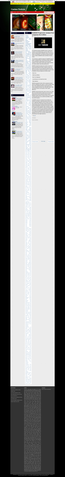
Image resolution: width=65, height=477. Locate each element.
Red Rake (30, 330)
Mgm (37, 36)
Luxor (28, 426)
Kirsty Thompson (27, 285)
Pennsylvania (27, 93)
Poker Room (32, 442)
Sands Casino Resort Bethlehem (28, 186)
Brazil (28, 156)
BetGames (30, 212)
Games (18, 3)
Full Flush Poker (26, 412)
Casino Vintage (28, 226)
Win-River (30, 468)
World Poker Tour (26, 469)
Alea (26, 390)
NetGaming (26, 175)
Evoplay (30, 250)
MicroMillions (39, 429)
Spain (28, 78)
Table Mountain (28, 458)
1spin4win (26, 198)
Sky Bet (28, 348)
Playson (40, 440)
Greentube (30, 267)
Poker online (27, 53)
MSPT (29, 77)
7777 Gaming (29, 200)
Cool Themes (30, 474)
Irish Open (27, 131)
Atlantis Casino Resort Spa (29, 392)
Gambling (27, 43)
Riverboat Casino (28, 448)
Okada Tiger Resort (28, 317)
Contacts (25, 3)
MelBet (30, 297)
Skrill (26, 348)
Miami (25, 429)
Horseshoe (26, 113)
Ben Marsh (27, 211)
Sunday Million (28, 109)
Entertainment (27, 126)
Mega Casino (28, 296)
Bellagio (30, 122)
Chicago (30, 229)
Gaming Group (37, 413)
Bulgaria (29, 399)
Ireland (30, 113)
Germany (26, 262)
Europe (37, 409)
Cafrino (32, 400)
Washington (26, 372)
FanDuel (29, 251)
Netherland (34, 433)
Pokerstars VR (28, 106)
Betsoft (40, 395)
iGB (30, 383)
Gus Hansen (29, 268)
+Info (54, 0)
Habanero (28, 165)
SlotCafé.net (14, 130)
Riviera (30, 143)
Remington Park (38, 446)
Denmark (30, 159)
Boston (30, 97)
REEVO (28, 446)
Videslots (26, 196)
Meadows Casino (28, 295)
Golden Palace (29, 264)
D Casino (33, 405)
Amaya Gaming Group (36, 390)
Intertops (26, 61)
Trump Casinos (39, 463)
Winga (35, 468)
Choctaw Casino (27, 230)
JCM (28, 279)
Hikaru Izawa (33, 418)
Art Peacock (35, 391)
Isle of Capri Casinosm (28, 278)
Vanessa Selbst (31, 465)
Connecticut (29, 234)
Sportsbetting (27, 44)
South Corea (28, 350)
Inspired (40, 419)
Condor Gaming (31, 404)
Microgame (26, 300)
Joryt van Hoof (29, 282)
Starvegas (26, 353)
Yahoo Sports (33, 471)
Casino (27, 37)
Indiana (35, 419)
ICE (26, 54)
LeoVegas (29, 132)
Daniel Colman (39, 405)
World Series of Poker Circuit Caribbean (28, 380)
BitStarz (26, 215)
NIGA (40, 434)
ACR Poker (28, 59)
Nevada (38, 433)
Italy (30, 75)
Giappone (30, 262)
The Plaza (29, 193)
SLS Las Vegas (36, 454)
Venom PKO (29, 368)
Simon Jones (29, 347)
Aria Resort (29, 391)
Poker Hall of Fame (36, 441)
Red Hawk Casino (38, 445)
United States (28, 38)
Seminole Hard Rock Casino (31, 452)
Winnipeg (37, 468)
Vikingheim (26, 371)
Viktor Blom (29, 196)
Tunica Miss (27, 365)
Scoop (34, 451)
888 (30, 55)
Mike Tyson (29, 302)
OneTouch (30, 318)
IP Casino (26, 130)
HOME (12, 3)
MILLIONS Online (34, 430)
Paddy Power (34, 437)
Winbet (33, 468)
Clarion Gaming (28, 232)
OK (56, 0)
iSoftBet (30, 197)
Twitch (30, 366)
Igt (31, 419)
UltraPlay (28, 367)
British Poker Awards (33, 398)
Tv (29, 365)
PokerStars (27, 41)
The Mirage (26, 460)
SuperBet (26, 354)
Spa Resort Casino (28, 456)
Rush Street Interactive (28, 338)
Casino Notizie (18, 9)
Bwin (30, 123)
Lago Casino (37, 424)
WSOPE (30, 72)
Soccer (28, 455)
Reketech (26, 331)
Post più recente (35, 141)
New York (33, 434)
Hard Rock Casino (28, 56)
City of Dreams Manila (32, 403)
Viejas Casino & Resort (30, 466)
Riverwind (30, 335)
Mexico (37, 428)
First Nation (29, 411)
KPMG (30, 283)
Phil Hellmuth (28, 105)
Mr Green (31, 432)
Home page (43, 141)
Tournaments (27, 364)
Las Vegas (28, 39)
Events (30, 249)
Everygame (29, 112)
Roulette (26, 144)
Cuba (30, 405)
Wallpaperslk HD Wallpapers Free (43, 474)
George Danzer (28, 261)
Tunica (30, 364)
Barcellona (29, 111)
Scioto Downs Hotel (30, 451)
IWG (40, 421)
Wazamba (30, 372)
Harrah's (25, 418)
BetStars (30, 80)
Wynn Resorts (29, 90)
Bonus (30, 216)
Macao (26, 57)
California (26, 124)
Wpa (28, 381)
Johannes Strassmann (27, 422)
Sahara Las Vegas (35, 450)
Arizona (32, 391)
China (28, 91)
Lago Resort (29, 287)
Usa (30, 47)
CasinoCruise (27, 227)
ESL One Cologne (29, 409)
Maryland (25, 427)
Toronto (36, 461)
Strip (30, 108)
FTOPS (26, 251)
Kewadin (26, 284)
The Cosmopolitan (29, 459)
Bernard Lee (38, 394)
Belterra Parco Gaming (28, 210)
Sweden (25, 458)
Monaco (30, 115)
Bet (27, 212)
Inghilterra (26, 166)
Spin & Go (26, 352)
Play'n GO (29, 322)
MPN (29, 432)
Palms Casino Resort (35, 438)
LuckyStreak (26, 426)
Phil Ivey (28, 76)
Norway (30, 314)
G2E (33, 412)
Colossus (26, 233)
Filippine (26, 162)
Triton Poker (27, 194)
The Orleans (30, 460)
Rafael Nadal (30, 445)
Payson (30, 321)
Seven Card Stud (30, 453)
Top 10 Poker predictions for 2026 (15, 392)
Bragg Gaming (26, 398)
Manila (40, 426)
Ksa (30, 285)
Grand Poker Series (33, 416)
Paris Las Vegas (28, 104)
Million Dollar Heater (28, 303)
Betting (26, 45)
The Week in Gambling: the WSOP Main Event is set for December (19, 61)
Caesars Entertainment (35, 399)
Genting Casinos (28, 260)
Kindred (30, 284)
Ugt (25, 367)
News (26, 92)
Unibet (26, 148)
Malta (26, 76)
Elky (27, 246)
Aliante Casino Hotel (28, 110)
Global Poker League (32, 415)
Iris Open (36, 420)
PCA (30, 319)
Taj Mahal (32, 458)
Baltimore (26, 209)
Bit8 (30, 214)
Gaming (26, 42)
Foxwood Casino (38, 411)
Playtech (29, 61)
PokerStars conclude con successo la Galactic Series (19, 99)
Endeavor (30, 246)
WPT (30, 53)
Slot (28, 454)
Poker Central (31, 441)
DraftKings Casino (37, 406)
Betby (28, 213)
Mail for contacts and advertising (46, 389)
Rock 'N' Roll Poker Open (28, 449)
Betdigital (30, 213)
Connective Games (28, 235)
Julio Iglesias (27, 283)
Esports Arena (34, 409)
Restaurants (26, 333)
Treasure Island (28, 147)
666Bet (30, 199)
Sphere (30, 351)
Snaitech (30, 349)
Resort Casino (29, 332)
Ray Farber (26, 330)
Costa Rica (28, 405)
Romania (26, 183)
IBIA (27, 419)
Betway (26, 64)
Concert (26, 98)
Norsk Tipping (29, 312)
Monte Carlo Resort (27, 173)
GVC (31, 417)
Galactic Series (37, 412)
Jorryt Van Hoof (33, 422)
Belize (30, 209)
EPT (29, 55)
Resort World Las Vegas (32, 447)
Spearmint (26, 351)
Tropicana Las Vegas (34, 463)
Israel (26, 279)
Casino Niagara (32, 401)
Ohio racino (29, 316)
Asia (30, 76)
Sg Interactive (35, 453)
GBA (40, 413)
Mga (38, 428)
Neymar (30, 92)
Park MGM (26, 178)
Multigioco (30, 174)
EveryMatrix (26, 250)
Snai (30, 144)
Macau (30, 58)
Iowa (27, 420)
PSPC (26, 177)
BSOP (25, 399)
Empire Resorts (28, 125)
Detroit (30, 91)
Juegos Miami (26, 423)
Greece (26, 267)
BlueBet (29, 215)
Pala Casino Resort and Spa (28, 438)
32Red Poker (27, 199)
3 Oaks (30, 198)
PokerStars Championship (32, 444)
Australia (26, 111)
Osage (29, 319)
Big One (26, 214)
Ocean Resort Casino (28, 176)
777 (25, 200)
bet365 (26, 197)
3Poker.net (14, 111)
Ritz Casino (29, 182)
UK (28, 58)
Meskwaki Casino (28, 298)
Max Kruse (29, 427)
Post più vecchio (51, 141)
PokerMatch (28, 443)
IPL (31, 420)
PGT (26, 320)
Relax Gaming (29, 141)
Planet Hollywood (28, 73)
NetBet (25, 433)
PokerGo (30, 178)
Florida (26, 163)
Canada (26, 112)
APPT (27, 391)
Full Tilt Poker (31, 412)
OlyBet (26, 318)
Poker (26, 35)
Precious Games (15, 106)
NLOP (28, 435)
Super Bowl (29, 353)
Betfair (26, 123)
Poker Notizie (15, 3)
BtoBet (27, 399)
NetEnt (28, 433)
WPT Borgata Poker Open (31, 470)
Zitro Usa (28, 383)
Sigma (29, 144)
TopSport (33, 461)
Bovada (30, 217)
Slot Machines (28, 52)
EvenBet (30, 64)
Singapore (26, 89)
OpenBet (26, 319)
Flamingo (30, 162)
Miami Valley (28, 299)
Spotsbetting (27, 94)
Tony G (28, 461)
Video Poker (27, 369)
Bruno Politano (39, 398)
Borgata (26, 77)
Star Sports (29, 352)
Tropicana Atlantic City (27, 463)
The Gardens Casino (35, 459)
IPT (30, 165)
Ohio (26, 436)
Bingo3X (29, 214)
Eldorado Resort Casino (37, 407)
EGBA (30, 124)
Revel (26, 143)
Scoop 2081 (37, 451)
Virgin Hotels (29, 148)
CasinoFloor (26, 228)
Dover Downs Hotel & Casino (30, 406)
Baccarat (26, 122)
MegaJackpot (27, 297)
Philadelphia (27, 440)
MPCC (27, 432)
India (30, 130)
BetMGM (35, 36)
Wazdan (26, 373)
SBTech (26, 339)
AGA (26, 91)
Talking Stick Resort (36, 458)
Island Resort (26, 421)
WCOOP (28, 75)
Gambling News (14, 121)
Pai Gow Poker (29, 177)
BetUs (26, 213)
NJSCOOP (25, 435)
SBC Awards (29, 183)
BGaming (35, 396)
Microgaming (35, 429)
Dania (35, 405)
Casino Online (28, 60)
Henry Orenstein (28, 269)
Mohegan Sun (39, 430)
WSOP (26, 40)
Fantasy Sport (29, 161)
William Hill (27, 47)
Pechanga (26, 322)
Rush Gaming (29, 337)
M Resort (31, 426)
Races (27, 445)
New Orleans (29, 434)
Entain (26, 247)
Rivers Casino (34, 448)
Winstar (29, 150)
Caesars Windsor (28, 400)
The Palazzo (34, 460)
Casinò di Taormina (27, 401)
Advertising (21, 3)
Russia (29, 108)
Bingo (28, 97)
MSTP (40, 432)
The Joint (28, 356)
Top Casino (29, 46)
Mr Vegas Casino (34, 432)
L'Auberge (26, 286)
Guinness (26, 268)
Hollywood (29, 129)
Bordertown (26, 217)
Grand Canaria (27, 265)
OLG (30, 175)
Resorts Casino (28, 142)
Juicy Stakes (27, 114)
